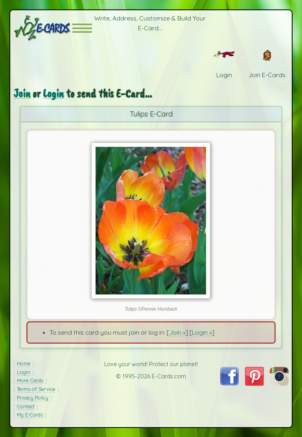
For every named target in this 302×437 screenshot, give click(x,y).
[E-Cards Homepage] (42, 28)
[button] (82, 28)
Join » (177, 332)
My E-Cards (30, 414)
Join (21, 93)
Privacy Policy (32, 397)
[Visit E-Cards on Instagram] (279, 383)
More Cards (30, 380)
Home (24, 363)
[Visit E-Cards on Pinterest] (254, 383)
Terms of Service (36, 389)
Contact (26, 406)
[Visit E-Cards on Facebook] (229, 383)
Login (53, 93)
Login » (202, 332)
